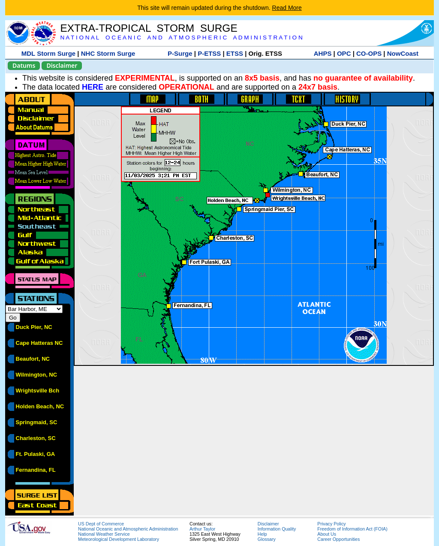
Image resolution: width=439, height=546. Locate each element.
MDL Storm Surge (48, 53)
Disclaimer (61, 65)
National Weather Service (104, 534)
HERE (92, 87)
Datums (23, 65)
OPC (344, 53)
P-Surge (180, 53)
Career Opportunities (338, 539)
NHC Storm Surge (108, 53)
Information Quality (277, 528)
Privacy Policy (331, 523)
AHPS (323, 53)
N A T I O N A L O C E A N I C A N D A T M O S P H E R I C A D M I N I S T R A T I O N (181, 37)
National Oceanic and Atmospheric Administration (128, 528)
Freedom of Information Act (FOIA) (352, 528)
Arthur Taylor (202, 528)
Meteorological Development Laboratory (118, 539)
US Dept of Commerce (101, 523)
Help (262, 534)
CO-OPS (369, 53)
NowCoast (402, 53)
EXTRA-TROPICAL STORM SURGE (148, 28)
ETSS (234, 53)
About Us (326, 534)
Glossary (267, 539)
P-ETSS (209, 53)
